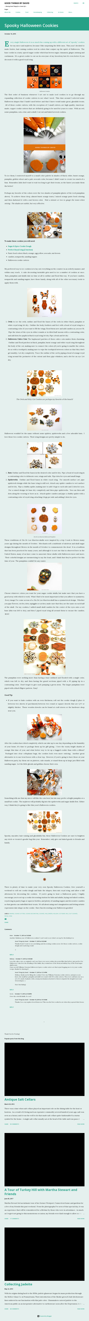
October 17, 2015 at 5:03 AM (22, 935)
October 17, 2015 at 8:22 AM (38, 941)
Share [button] (6, 922)
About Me (7, 12)
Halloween (48, 913)
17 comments (14, 1218)
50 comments (14, 1124)
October (62, 913)
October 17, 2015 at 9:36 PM (23, 994)
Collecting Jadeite (18, 1284)
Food (26, 12)
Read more (80, 1124)
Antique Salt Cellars (20, 1099)
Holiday (55, 913)
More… (71, 12)
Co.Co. (12, 994)
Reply (12, 955)
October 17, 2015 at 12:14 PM (38, 972)
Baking (11, 913)
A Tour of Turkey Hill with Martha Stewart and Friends (41, 1192)
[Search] (76, 3)
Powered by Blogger (44, 1316)
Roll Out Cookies (71, 913)
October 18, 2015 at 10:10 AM (38, 1000)
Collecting (50, 12)
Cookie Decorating (32, 913)
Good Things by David (17, 3)
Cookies (18, 12)
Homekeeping (37, 12)
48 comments (14, 1309)
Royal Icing (8, 916)
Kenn (11, 935)
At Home (60, 12)
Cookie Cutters (20, 913)
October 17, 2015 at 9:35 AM (24, 959)
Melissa (12, 959)
